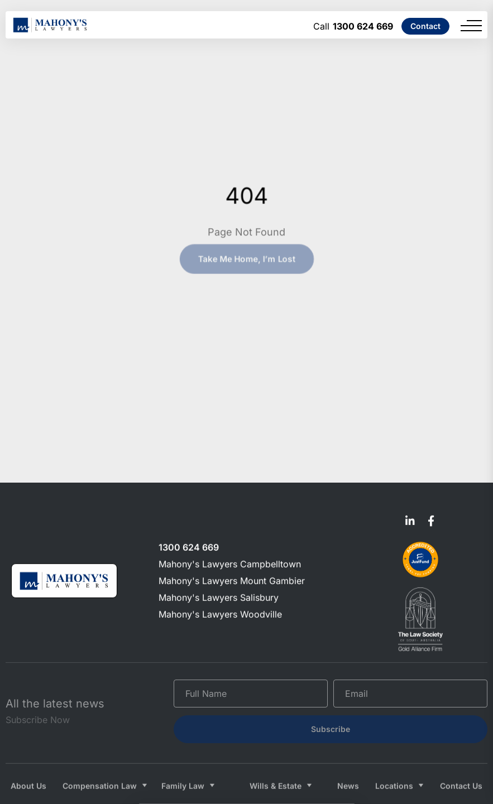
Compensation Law (100, 776)
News (348, 776)
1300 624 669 (363, 26)
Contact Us (461, 776)
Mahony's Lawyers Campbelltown (230, 562)
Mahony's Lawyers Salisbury (219, 595)
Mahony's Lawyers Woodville (220, 612)
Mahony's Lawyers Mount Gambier (232, 579)
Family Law (182, 776)
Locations (394, 776)
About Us (28, 776)
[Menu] (471, 25)
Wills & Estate (275, 776)
